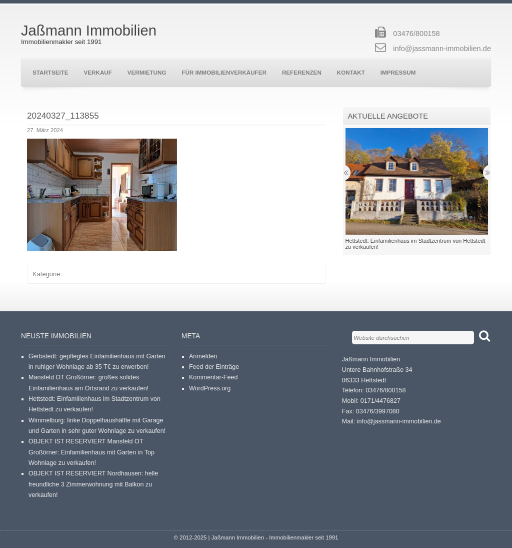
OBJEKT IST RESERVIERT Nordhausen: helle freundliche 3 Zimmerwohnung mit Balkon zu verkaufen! (93, 484)
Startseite (50, 72)
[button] (102, 195)
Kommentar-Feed (213, 377)
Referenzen (302, 72)
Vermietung (147, 72)
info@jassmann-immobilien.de (442, 49)
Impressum (398, 72)
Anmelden (203, 356)
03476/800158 (416, 34)
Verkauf (98, 72)
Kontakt (351, 72)
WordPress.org (209, 388)
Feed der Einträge (214, 366)
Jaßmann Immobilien (88, 31)
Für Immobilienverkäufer (224, 72)
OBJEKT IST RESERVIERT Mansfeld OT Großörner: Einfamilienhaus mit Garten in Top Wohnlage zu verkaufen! (91, 452)
